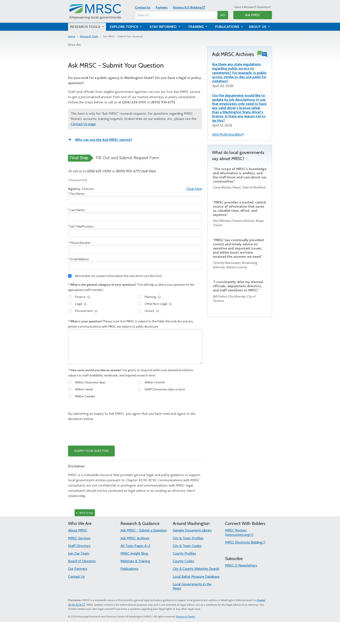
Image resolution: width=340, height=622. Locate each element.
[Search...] (176, 15)
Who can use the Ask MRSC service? (103, 140)
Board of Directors (82, 561)
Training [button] (196, 27)
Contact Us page (83, 124)
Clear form (194, 189)
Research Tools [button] (85, 27)
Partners (162, 7)
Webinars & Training (135, 561)
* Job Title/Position (81, 226)
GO (222, 15)
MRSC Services (79, 538)
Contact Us (142, 7)
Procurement (84, 311)
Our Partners (77, 569)
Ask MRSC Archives (134, 538)
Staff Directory (79, 546)
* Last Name (76, 210)
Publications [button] (227, 27)
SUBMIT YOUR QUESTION (91, 451)
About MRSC (77, 530)
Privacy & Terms (185, 616)
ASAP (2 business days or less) (165, 389)
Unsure (149, 311)
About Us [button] (258, 27)
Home (71, 36)
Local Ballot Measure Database (196, 576)
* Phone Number (79, 243)
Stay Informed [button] (164, 27)
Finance (80, 297)
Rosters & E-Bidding (187, 7)
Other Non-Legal (156, 304)
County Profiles (184, 553)
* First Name (76, 194)
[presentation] (101, 433)
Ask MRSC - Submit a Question (143, 530)
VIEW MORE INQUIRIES (228, 135)
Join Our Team (78, 553)
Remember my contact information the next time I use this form (118, 276)
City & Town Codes (187, 546)
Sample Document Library (192, 530)
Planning (150, 297)
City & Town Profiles (188, 538)
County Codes (183, 561)
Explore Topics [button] (124, 27)
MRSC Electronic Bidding (243, 542)
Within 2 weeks (85, 396)
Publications (129, 569)
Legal (78, 304)
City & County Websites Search (196, 569)
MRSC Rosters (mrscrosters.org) (237, 532)
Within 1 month (155, 382)
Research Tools (89, 36)
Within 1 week (84, 389)
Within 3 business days (90, 382)
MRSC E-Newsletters (241, 565)
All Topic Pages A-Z (135, 546)
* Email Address (78, 259)
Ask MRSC (252, 15)
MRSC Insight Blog (134, 553)
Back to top (84, 512)
